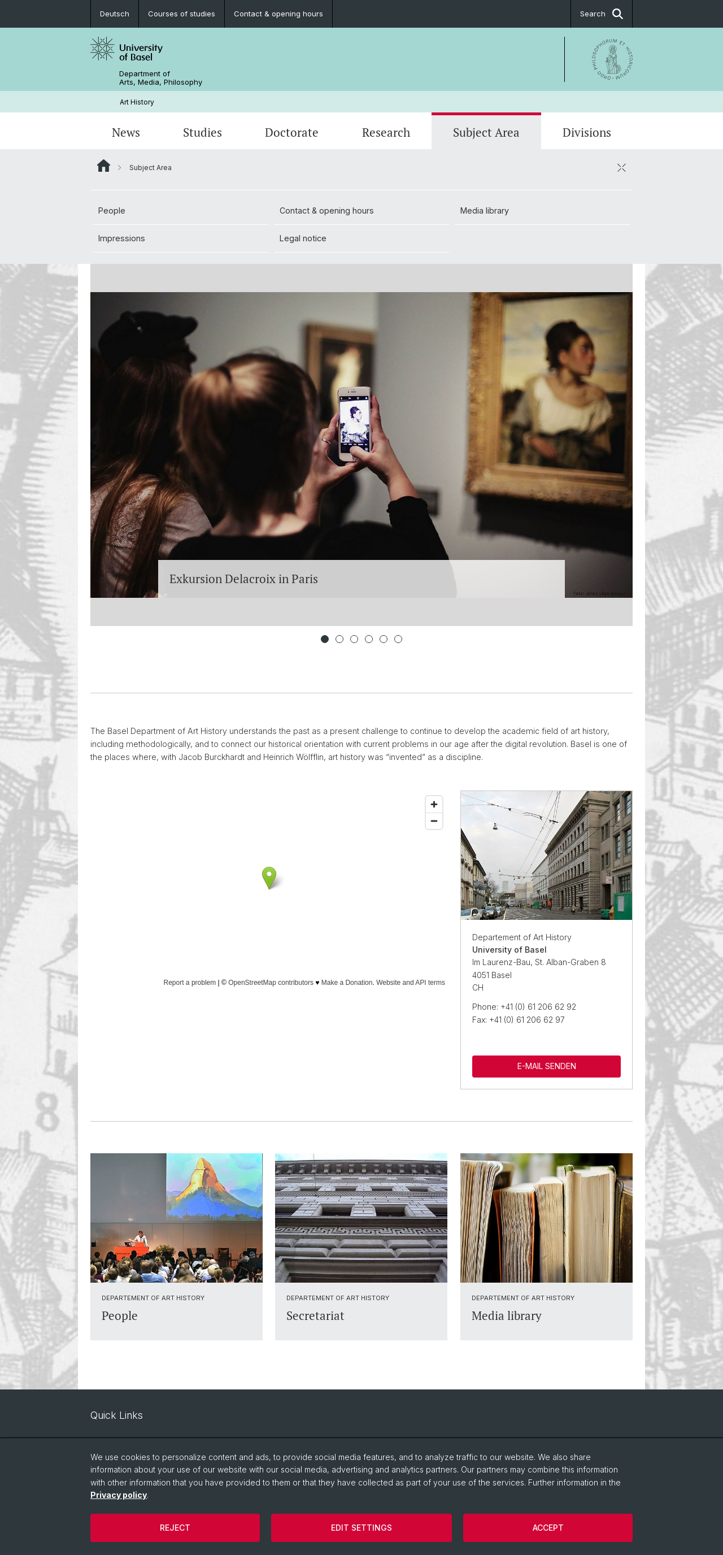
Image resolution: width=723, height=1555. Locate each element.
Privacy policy (118, 1495)
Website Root (103, 165)
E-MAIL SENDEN (546, 1066)
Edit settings (361, 1527)
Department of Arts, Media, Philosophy (160, 78)
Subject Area (486, 132)
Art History (137, 102)
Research (386, 132)
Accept (548, 1527)
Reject (175, 1527)
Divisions (587, 132)
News (126, 132)
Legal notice (303, 238)
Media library (484, 210)
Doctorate (292, 132)
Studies (202, 132)
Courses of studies (181, 13)
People (111, 210)
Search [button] (601, 13)
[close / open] (621, 167)
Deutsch (114, 13)
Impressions (121, 238)
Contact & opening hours (278, 13)
